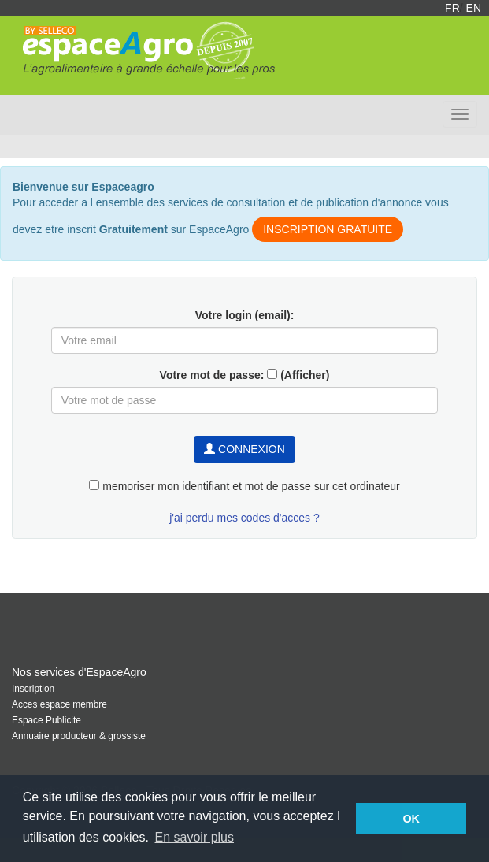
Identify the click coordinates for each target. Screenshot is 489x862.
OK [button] (411, 818)
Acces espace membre (59, 704)
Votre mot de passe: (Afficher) (245, 375)
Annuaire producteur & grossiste (79, 735)
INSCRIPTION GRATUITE (327, 229)
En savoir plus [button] (195, 837)
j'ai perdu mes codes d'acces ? (244, 517)
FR (452, 8)
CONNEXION (244, 449)
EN (473, 8)
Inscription (33, 688)
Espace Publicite (46, 720)
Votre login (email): (245, 315)
